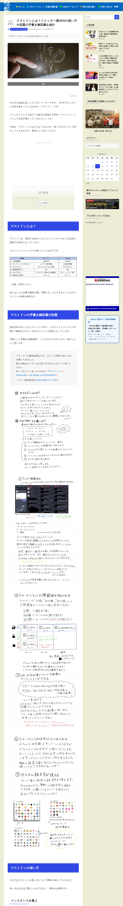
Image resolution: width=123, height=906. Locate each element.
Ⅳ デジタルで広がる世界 (19, 29)
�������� (113, 304)
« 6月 (88, 183)
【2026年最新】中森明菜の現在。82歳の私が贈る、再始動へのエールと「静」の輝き (102, 328)
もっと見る (43, 203)
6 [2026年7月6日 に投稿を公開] (92, 166)
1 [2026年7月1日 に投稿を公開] (102, 162)
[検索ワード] (102, 17)
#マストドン (56, 371)
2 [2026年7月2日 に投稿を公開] (107, 162)
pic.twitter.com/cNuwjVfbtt (43, 375)
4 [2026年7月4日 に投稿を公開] (116, 162)
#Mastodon (22, 375)
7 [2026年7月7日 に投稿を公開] (97, 166)
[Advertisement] (43, 161)
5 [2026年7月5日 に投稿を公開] (88, 166)
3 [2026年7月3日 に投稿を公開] (111, 162)
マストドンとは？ (30, 198)
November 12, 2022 (48, 380)
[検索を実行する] (116, 17)
